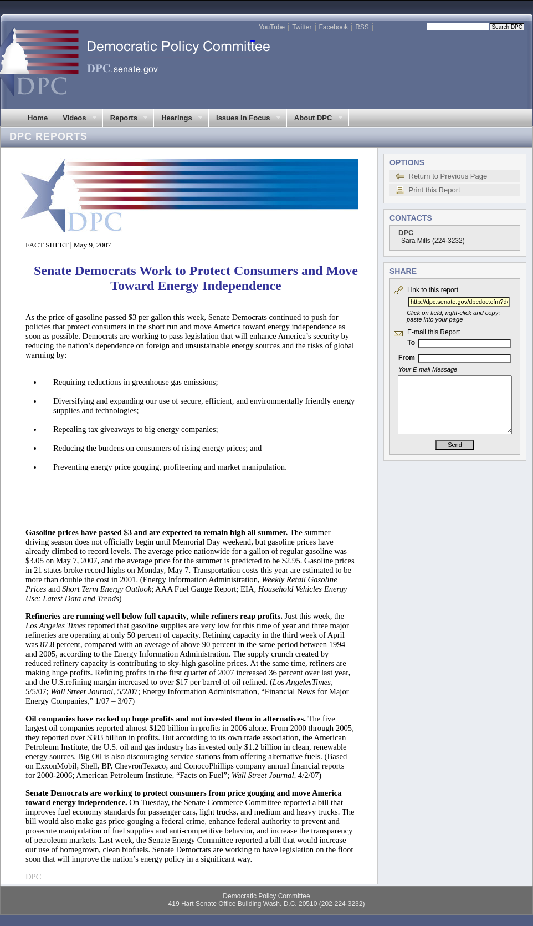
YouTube (272, 27)
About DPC (314, 118)
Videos (76, 118)
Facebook (333, 27)
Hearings (178, 118)
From (406, 358)
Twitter (301, 27)
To (411, 343)
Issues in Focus (244, 118)
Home (38, 118)
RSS (362, 27)
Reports (125, 118)
